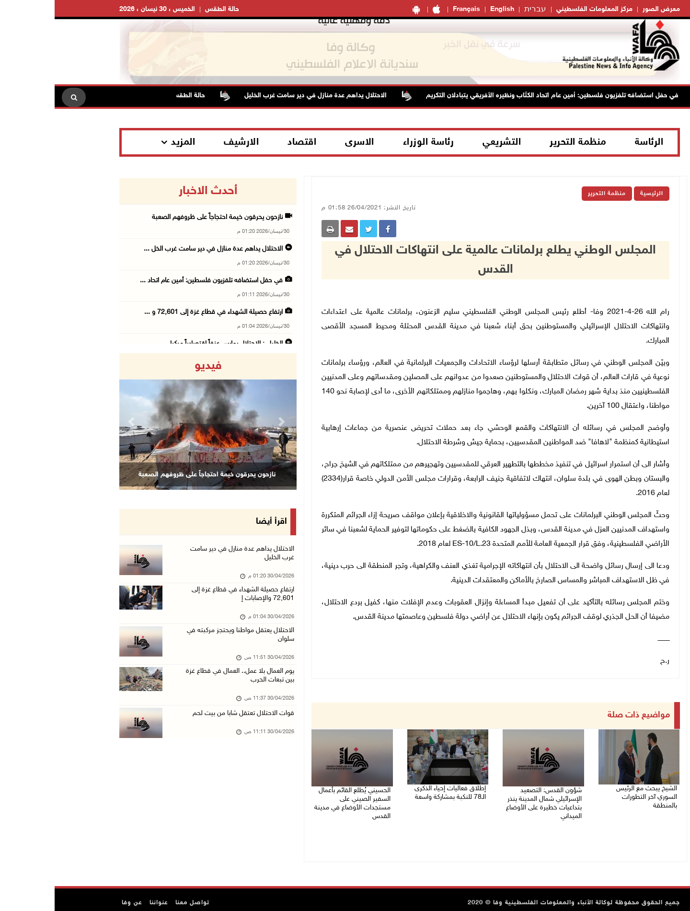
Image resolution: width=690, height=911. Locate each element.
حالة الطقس (167, 9)
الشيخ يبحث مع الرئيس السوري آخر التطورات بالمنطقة (583, 791)
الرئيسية (597, 193)
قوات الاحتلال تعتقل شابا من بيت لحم (186, 730)
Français (412, 9)
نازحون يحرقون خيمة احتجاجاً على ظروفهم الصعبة (162, 217)
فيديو (153, 366)
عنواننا (104, 896)
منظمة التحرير (523, 142)
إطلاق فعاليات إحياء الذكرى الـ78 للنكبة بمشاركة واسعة (395, 791)
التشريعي (447, 142)
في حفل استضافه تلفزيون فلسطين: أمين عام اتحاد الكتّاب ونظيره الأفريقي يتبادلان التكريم (489, 96)
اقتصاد (247, 142)
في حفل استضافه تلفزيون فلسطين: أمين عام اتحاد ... (156, 281)
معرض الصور (606, 9)
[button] (78, 421)
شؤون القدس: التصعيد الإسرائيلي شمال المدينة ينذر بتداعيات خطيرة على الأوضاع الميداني (488, 799)
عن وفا (77, 896)
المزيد (128, 142)
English (448, 9)
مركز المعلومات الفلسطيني (540, 9)
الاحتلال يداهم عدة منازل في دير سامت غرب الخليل (252, 96)
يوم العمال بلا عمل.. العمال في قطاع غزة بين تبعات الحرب (183, 691)
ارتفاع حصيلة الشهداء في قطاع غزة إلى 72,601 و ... (159, 312)
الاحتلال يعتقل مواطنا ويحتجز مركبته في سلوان (183, 646)
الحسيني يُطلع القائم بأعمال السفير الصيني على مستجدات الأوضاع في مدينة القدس (296, 799)
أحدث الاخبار (153, 191)
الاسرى (305, 142)
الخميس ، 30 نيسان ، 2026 (102, 9)
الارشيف (186, 142)
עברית (481, 9)
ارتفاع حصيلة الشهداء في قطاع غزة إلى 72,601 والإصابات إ (186, 601)
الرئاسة (594, 142)
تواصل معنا (138, 896)
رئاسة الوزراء (374, 142)
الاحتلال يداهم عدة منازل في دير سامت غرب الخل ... (158, 249)
